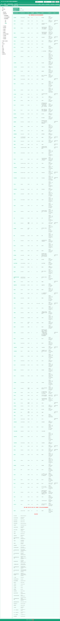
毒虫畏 (14, 75)
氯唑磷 (14, 289)
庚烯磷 (14, 141)
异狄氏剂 (15, 504)
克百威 (14, 211)
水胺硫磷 (15, 382)
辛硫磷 (14, 415)
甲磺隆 (14, 163)
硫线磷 (14, 250)
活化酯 (14, 147)
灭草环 (14, 303)
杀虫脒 (14, 360)
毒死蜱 (14, 83)
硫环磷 (14, 245)
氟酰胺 (14, 126)
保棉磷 (14, 510)
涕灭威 (14, 399)
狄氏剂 (14, 479)
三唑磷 (14, 356)
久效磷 (14, 199)
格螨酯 (14, 137)
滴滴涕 (14, 474)
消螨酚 (14, 412)
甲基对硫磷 (15, 167)
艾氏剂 (14, 469)
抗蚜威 (14, 205)
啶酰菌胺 (15, 71)
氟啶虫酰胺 (15, 117)
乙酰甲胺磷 (15, 436)
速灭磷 (14, 388)
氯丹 (14, 492)
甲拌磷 (14, 159)
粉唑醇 (14, 100)
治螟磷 (14, 460)
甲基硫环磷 (15, 172)
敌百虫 (14, 47)
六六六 (14, 487)
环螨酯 (14, 144)
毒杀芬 (14, 483)
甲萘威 (14, 184)
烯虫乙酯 (15, 409)
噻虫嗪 (14, 343)
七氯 (14, 500)
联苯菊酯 (15, 228)
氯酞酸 (14, 281)
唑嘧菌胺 (15, 465)
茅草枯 (14, 293)
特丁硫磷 (15, 392)
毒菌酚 (14, 79)
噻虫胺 (14, 338)
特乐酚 (14, 395)
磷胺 (14, 235)
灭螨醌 (14, 312)
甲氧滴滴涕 (15, 189)
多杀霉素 (15, 94)
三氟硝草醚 (15, 347)
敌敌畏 (14, 56)
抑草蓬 (14, 446)
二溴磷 (14, 97)
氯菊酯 (14, 271)
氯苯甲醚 (15, 259)
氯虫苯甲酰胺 (15, 263)
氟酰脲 (14, 130)
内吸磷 (14, 322)
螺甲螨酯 (15, 255)
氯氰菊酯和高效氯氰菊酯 (16, 277)
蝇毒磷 (14, 454)
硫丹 (14, 240)
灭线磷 (14, 317)
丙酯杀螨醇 (15, 37)
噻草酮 (14, 332)
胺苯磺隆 (15, 17)
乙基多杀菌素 (15, 431)
